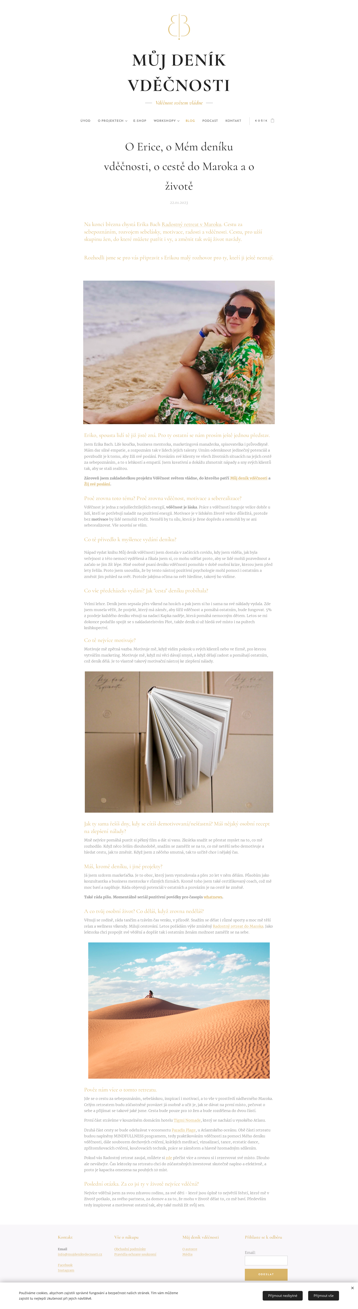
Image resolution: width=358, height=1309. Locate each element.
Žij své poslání (97, 484)
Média (187, 1254)
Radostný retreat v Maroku (191, 224)
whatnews (213, 897)
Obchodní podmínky (130, 1249)
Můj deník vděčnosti (248, 478)
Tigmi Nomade (187, 1120)
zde (169, 1157)
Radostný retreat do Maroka (238, 926)
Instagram (66, 1270)
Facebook (65, 1265)
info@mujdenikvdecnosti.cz (80, 1254)
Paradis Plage (184, 1130)
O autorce (189, 1249)
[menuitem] (82, 121)
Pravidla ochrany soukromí (135, 1254)
